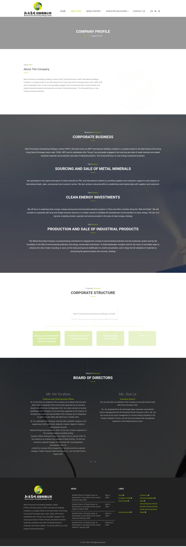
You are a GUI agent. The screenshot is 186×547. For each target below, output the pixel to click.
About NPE (76, 11)
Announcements (124, 513)
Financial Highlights (147, 499)
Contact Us (139, 11)
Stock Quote (123, 502)
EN (151, 11)
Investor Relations (116, 11)
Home (63, 11)
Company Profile (125, 499)
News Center (93, 11)
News (142, 502)
